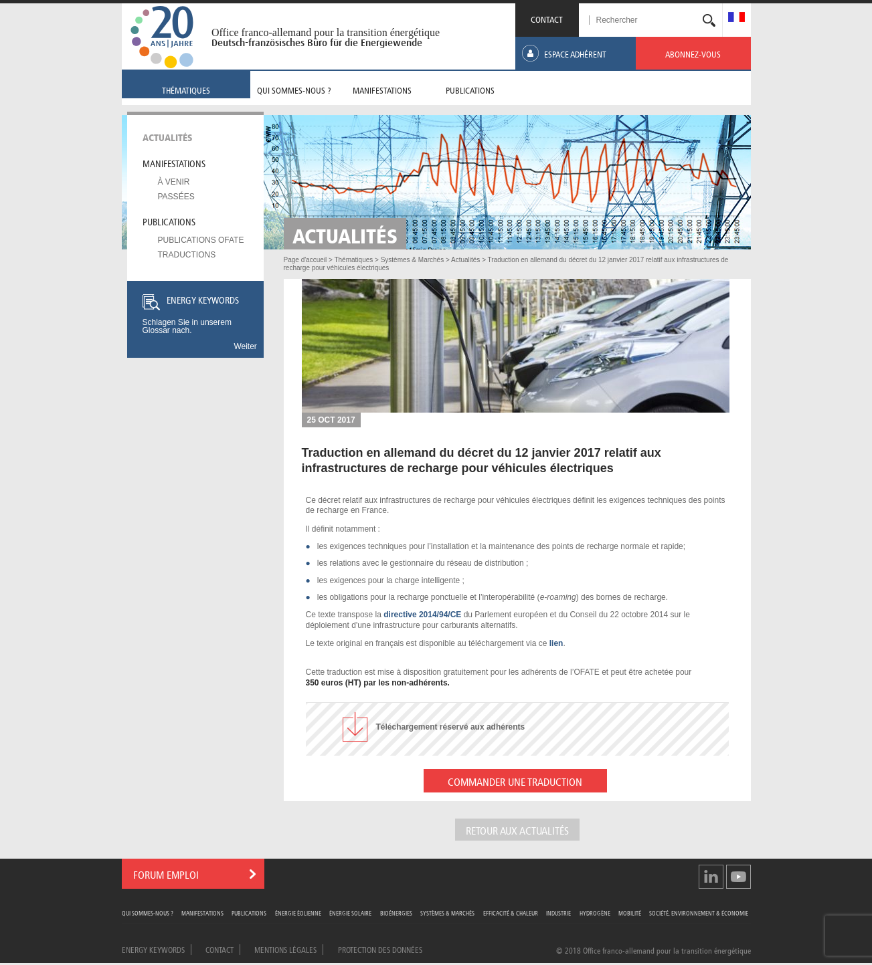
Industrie (558, 912)
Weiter (245, 346)
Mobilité (629, 912)
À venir (174, 182)
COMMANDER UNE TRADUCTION (515, 781)
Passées (176, 196)
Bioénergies (396, 912)
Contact (219, 949)
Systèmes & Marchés (447, 912)
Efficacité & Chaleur (510, 912)
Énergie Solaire (350, 912)
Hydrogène (595, 912)
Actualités (168, 136)
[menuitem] (736, 18)
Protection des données (380, 949)
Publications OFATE (201, 240)
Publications (169, 220)
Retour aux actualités (517, 830)
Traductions (187, 254)
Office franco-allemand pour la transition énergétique (325, 32)
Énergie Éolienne (298, 912)
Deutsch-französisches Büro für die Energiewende (316, 42)
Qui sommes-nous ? (147, 912)
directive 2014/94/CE (422, 614)
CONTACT (547, 18)
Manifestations (174, 162)
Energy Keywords (153, 949)
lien (556, 643)
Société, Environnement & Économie (698, 912)
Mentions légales (285, 949)
